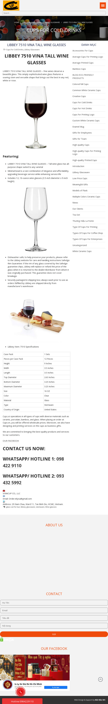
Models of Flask (79, 190)
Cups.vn (6, 416)
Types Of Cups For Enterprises (87, 239)
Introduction (78, 166)
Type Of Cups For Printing (84, 226)
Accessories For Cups (82, 50)
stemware (40, 507)
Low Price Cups (79, 178)
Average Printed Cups (83, 62)
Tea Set (76, 214)
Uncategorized (79, 245)
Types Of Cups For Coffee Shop (87, 233)
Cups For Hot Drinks (82, 108)
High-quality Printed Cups (84, 160)
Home (16, 22)
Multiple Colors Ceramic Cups (86, 196)
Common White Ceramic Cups (86, 90)
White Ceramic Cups (82, 251)
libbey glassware (28, 507)
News (75, 202)
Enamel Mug (78, 126)
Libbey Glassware (52, 22)
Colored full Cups (80, 84)
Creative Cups (79, 96)
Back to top (100, 679)
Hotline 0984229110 (22, 701)
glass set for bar (13, 507)
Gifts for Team (79, 138)
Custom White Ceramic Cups (85, 120)
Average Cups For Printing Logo (87, 56)
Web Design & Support (83, 700)
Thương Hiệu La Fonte (83, 220)
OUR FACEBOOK (11, 440)
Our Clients (77, 208)
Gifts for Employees (82, 132)
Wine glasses (51, 507)
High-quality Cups (80, 144)
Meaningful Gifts (80, 184)
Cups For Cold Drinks (31, 22)
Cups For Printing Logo (83, 114)
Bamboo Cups (79, 68)
